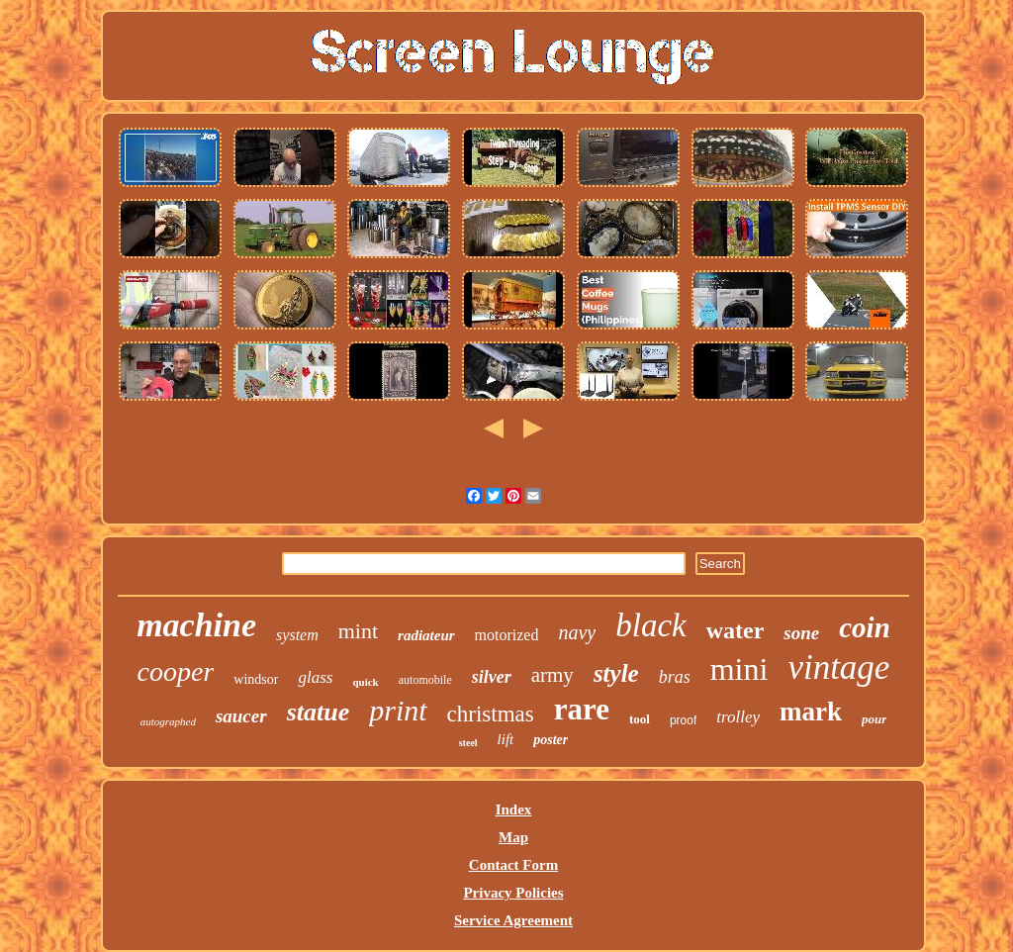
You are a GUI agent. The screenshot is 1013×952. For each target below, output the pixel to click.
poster (550, 739)
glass (315, 677)
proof (683, 720)
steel (468, 742)
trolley (738, 717)
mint (358, 631)
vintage (838, 667)
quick (365, 682)
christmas (490, 714)
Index (514, 809)
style (616, 673)
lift (506, 739)
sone (801, 632)
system (297, 634)
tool (639, 719)
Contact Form (513, 865)
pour (874, 719)
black (650, 625)
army (552, 675)
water (735, 630)
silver (491, 677)
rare (581, 709)
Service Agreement (513, 920)
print (397, 710)
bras (675, 677)
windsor (255, 679)
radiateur (426, 635)
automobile (425, 680)
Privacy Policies (513, 893)
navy (577, 632)
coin (864, 627)
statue (318, 712)
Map (513, 837)
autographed (168, 721)
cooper (176, 671)
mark (811, 711)
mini (739, 669)
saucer (241, 716)
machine (196, 625)
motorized (507, 634)
